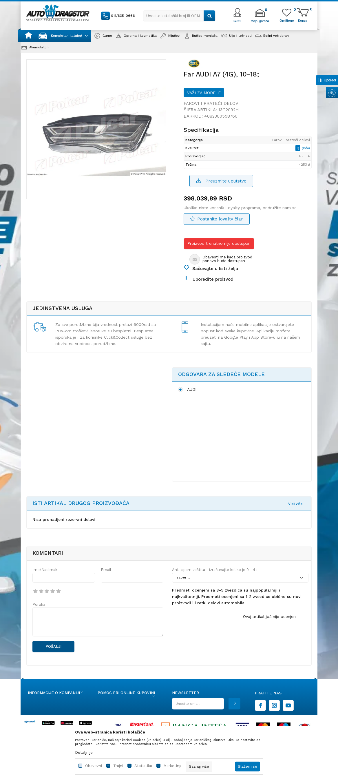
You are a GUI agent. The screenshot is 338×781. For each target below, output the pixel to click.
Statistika (143, 766)
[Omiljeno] (286, 20)
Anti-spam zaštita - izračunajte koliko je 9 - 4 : (214, 569)
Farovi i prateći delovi (212, 103)
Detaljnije (84, 752)
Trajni (118, 766)
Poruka (38, 604)
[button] (179, 15)
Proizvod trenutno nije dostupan (219, 243)
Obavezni (93, 766)
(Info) (306, 148)
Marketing (172, 766)
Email (106, 569)
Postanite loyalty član (220, 219)
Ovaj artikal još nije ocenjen (269, 616)
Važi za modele (204, 92)
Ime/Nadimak (44, 569)
